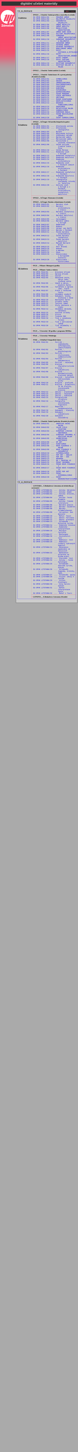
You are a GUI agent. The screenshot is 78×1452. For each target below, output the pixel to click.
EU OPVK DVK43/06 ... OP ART (47, 518)
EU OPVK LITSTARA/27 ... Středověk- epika (54, 674)
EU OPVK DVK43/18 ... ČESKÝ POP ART (51, 553)
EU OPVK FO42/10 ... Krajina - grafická (53, 448)
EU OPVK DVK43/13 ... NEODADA (48, 537)
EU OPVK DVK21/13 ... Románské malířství (53, 183)
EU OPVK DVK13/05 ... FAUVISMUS (49, 99)
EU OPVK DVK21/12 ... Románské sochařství (54, 180)
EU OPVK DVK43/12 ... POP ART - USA (51, 535)
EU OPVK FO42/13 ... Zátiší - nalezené (52, 461)
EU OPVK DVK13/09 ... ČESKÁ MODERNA (51, 108)
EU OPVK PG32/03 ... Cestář (47, 322)
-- (72, 11)
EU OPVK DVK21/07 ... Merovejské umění (52, 161)
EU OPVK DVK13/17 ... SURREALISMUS (50, 127)
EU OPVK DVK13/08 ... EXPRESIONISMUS (51, 105)
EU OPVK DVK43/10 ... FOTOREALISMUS (51, 531)
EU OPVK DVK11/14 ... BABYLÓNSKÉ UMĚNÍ (52, 55)
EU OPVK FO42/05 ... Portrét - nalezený (53, 424)
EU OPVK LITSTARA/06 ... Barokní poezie (53, 591)
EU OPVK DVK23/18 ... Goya (46, 294)
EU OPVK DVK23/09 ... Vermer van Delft (52, 266)
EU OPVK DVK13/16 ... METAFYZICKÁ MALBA (53, 125)
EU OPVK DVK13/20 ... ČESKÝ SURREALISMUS (53, 136)
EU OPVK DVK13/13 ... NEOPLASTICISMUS (52, 116)
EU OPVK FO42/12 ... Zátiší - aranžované (53, 459)
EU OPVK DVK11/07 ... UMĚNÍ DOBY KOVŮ (52, 35)
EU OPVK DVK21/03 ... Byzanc (47, 152)
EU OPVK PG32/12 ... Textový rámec (50, 355)
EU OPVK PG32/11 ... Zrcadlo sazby (50, 352)
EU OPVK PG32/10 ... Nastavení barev (51, 350)
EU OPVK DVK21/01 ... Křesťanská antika (53, 145)
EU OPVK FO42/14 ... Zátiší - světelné (52, 463)
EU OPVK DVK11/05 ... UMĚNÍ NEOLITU (51, 29)
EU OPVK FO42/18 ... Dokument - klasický (53, 480)
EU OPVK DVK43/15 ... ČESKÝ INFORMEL (51, 542)
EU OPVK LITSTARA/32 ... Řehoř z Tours (52, 696)
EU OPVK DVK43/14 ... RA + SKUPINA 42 (52, 540)
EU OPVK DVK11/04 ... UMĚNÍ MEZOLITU (51, 27)
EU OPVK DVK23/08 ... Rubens (47, 264)
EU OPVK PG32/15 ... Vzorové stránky (51, 365)
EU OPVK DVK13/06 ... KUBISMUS (48, 101)
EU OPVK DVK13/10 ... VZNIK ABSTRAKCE (52, 110)
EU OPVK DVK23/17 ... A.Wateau (48, 292)
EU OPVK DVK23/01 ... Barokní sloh (50, 238)
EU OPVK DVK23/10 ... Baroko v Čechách (52, 268)
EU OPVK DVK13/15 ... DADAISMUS (49, 123)
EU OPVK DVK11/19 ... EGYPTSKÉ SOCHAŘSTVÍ (54, 72)
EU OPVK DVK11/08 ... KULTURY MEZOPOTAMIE (54, 37)
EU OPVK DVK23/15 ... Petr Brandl (50, 288)
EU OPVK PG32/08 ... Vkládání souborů (52, 344)
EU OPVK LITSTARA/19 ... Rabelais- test (53, 633)
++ (67, 11)
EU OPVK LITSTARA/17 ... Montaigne (50, 626)
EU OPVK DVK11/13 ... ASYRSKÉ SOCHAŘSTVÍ (53, 53)
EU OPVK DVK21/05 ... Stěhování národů (52, 156)
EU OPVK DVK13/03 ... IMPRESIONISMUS (51, 95)
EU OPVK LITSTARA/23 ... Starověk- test (53, 654)
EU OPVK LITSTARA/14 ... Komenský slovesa (54, 615)
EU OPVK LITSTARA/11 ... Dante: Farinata (53, 606)
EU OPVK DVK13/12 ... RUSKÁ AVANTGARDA (52, 114)
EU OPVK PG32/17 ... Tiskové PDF (49, 370)
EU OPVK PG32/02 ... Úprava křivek (50, 320)
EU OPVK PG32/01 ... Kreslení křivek (51, 317)
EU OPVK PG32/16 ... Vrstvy (47, 368)
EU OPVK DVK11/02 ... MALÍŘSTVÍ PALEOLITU (54, 20)
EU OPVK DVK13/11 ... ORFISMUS (48, 112)
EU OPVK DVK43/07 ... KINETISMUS (49, 520)
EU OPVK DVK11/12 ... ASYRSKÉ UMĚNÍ (51, 51)
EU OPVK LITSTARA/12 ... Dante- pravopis (53, 609)
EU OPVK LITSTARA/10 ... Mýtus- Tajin (52, 604)
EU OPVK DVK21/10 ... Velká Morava (50, 174)
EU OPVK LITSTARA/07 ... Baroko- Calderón (54, 593)
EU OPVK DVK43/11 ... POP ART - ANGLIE (52, 533)
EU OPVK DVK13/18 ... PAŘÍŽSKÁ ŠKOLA (51, 130)
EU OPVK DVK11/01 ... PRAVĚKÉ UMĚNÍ (51, 18)
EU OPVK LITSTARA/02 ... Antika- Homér (52, 576)
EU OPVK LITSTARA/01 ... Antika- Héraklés (54, 574)
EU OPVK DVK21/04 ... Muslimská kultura (53, 154)
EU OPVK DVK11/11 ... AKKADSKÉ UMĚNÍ (51, 48)
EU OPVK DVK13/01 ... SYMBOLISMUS (50, 90)
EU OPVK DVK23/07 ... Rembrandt (49, 262)
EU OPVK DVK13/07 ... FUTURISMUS (49, 103)
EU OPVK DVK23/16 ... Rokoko (47, 290)
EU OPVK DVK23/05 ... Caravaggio (49, 255)
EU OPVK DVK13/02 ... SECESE (47, 92)
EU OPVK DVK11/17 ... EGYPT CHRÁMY (50, 66)
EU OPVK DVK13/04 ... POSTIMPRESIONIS (52, 97)
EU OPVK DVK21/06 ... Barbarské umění (52, 158)
